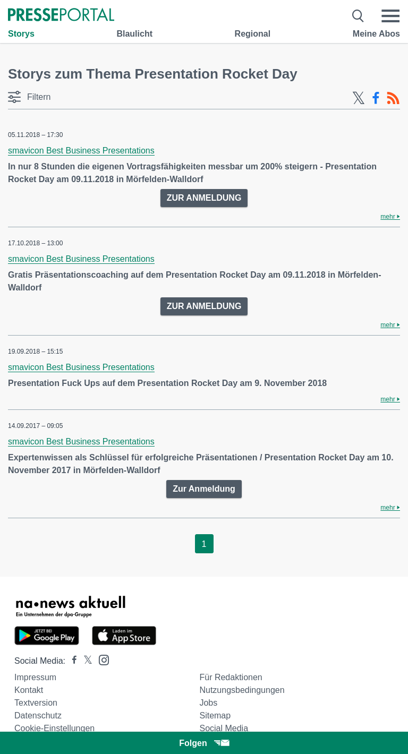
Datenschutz (38, 715)
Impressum (35, 677)
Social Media (223, 728)
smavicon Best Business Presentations (81, 150)
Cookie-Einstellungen (54, 728)
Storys (21, 33)
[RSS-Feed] (393, 98)
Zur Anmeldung (204, 488)
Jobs (208, 702)
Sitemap (215, 715)
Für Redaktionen (230, 677)
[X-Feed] (359, 98)
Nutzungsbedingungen (241, 690)
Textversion (35, 702)
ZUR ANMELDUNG (204, 197)
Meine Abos (376, 33)
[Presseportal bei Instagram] (100, 659)
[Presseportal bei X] (84, 660)
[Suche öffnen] (358, 15)
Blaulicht (134, 33)
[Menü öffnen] (390, 15)
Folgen (203, 743)
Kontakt (28, 690)
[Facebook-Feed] (376, 98)
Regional (253, 33)
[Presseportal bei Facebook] (71, 660)
